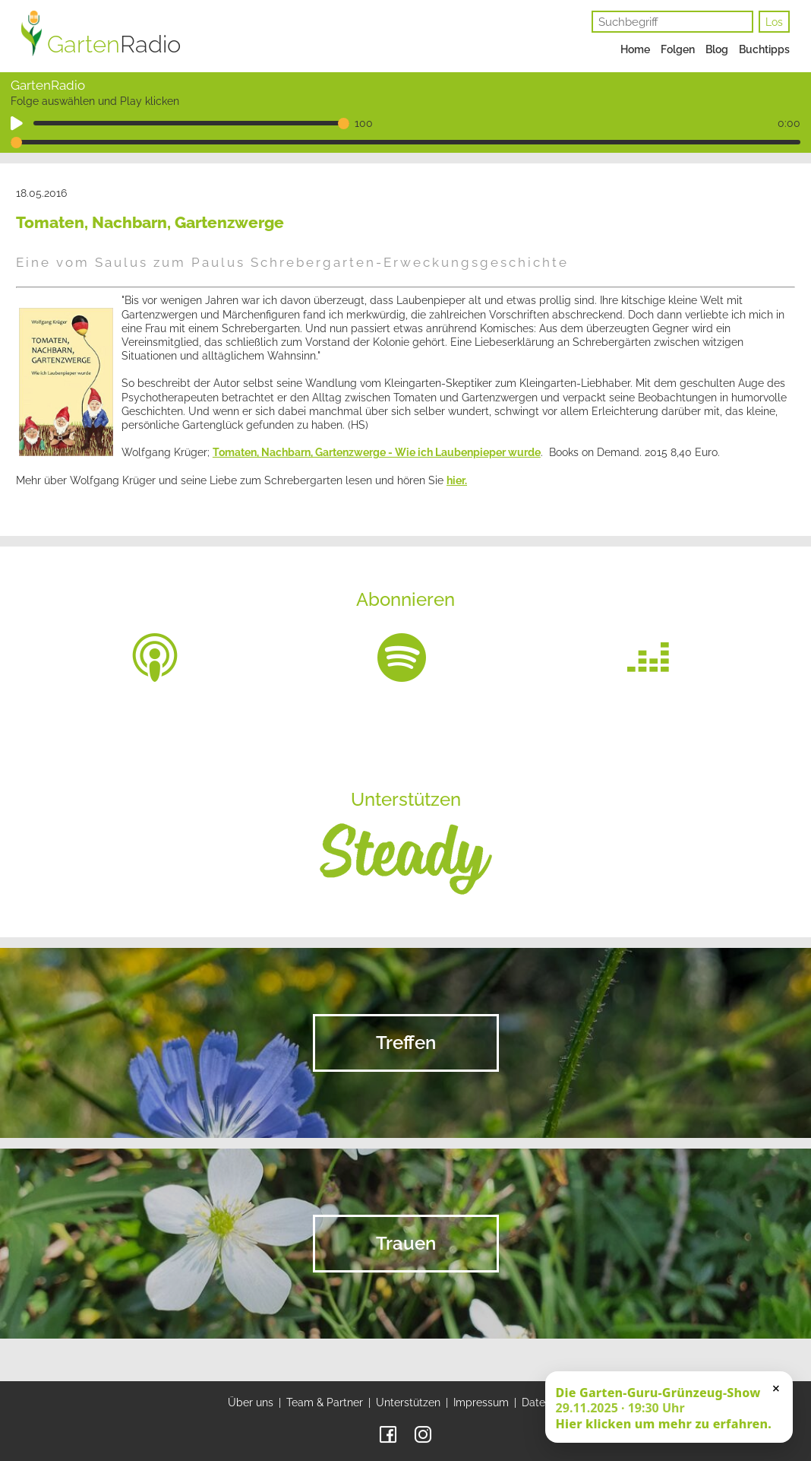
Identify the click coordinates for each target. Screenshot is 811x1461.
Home (635, 49)
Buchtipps (764, 49)
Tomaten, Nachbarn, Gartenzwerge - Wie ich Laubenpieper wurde (377, 452)
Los (774, 22)
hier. (457, 480)
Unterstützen (408, 1402)
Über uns (250, 1402)
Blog (716, 49)
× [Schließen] (776, 1388)
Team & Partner (324, 1402)
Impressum (481, 1402)
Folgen (678, 49)
